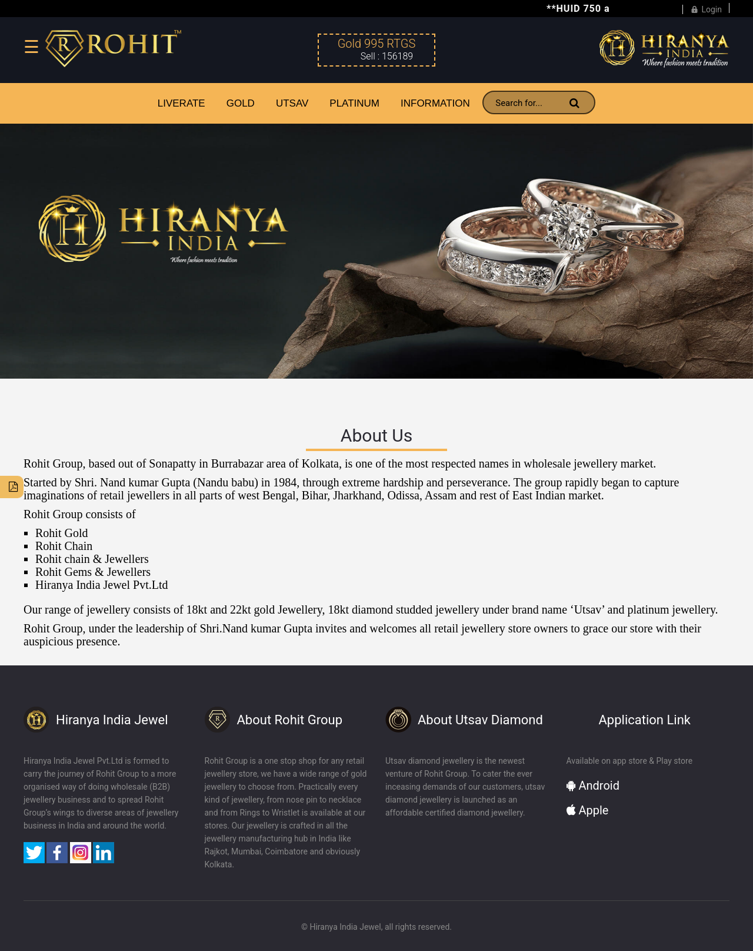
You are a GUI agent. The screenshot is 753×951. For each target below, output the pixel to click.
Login (706, 8)
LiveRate (181, 103)
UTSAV (292, 103)
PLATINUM (354, 103)
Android (593, 785)
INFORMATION (435, 103)
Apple (588, 810)
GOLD (240, 103)
